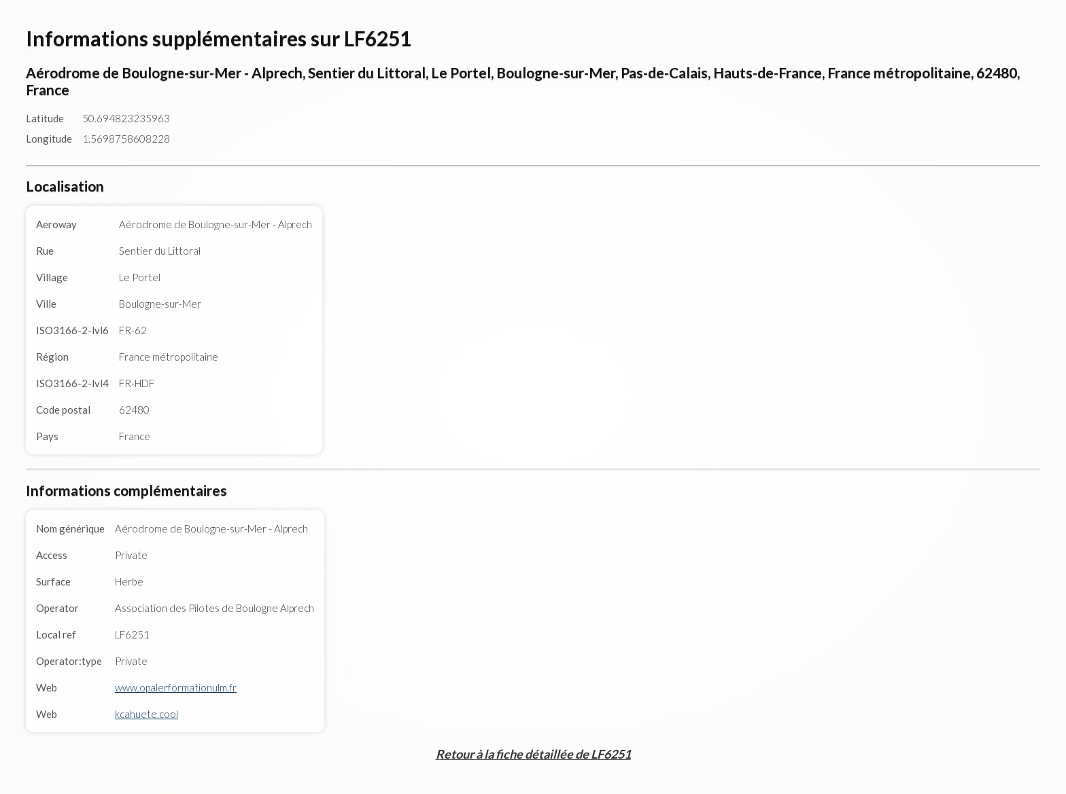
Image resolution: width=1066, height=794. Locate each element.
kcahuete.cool (146, 714)
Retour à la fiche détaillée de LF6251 (533, 753)
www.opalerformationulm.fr (176, 687)
